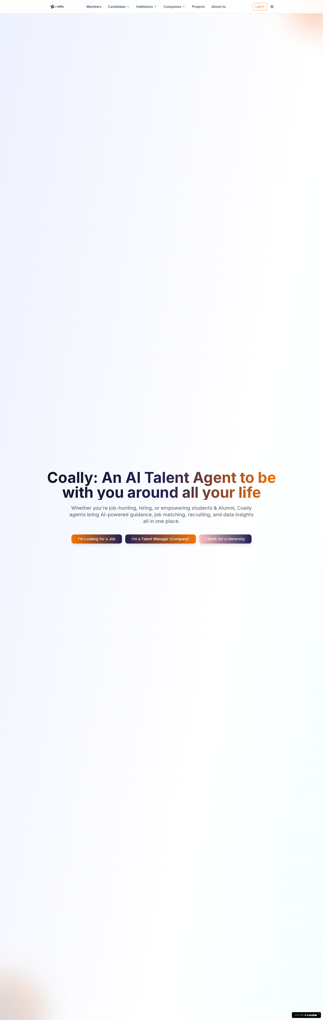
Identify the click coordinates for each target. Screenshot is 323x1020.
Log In (259, 6)
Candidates (119, 7)
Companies (174, 7)
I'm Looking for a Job (96, 539)
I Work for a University (225, 539)
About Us (218, 7)
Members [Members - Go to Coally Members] (94, 7)
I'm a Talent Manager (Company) (160, 539)
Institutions (146, 7)
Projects (198, 7)
